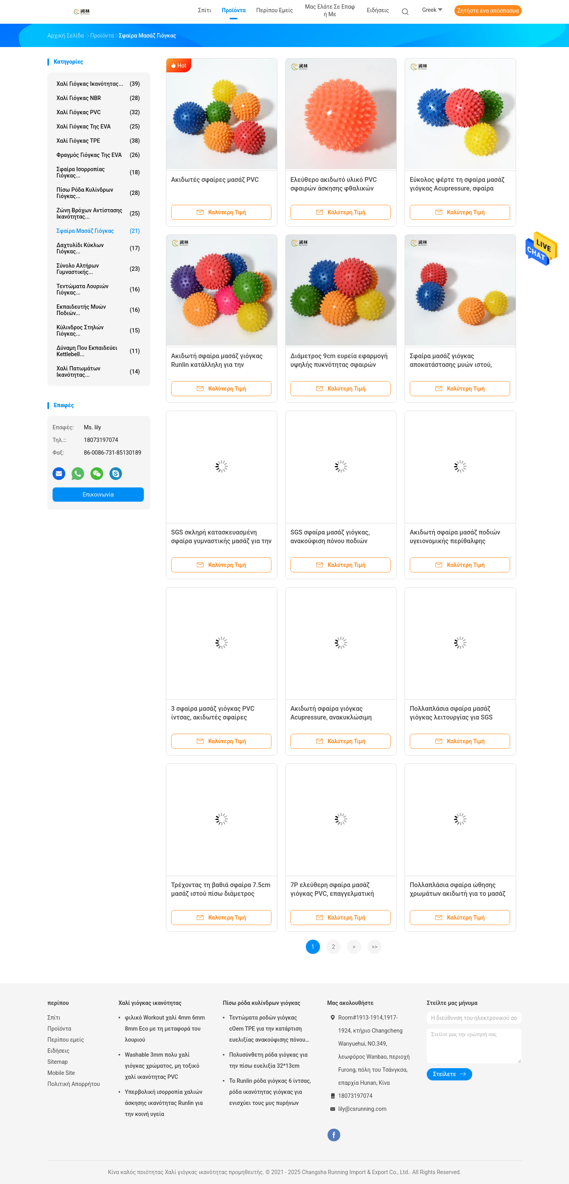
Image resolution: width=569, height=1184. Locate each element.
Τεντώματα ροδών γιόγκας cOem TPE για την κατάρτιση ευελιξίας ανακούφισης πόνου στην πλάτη (267, 1029)
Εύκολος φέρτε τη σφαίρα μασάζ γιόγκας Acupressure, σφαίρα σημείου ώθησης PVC (457, 188)
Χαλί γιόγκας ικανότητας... (98, 84)
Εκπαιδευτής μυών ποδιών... (98, 310)
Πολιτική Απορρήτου (73, 1084)
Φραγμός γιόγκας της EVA (98, 155)
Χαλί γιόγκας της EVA (98, 126)
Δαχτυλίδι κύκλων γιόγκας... (98, 248)
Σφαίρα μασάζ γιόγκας (98, 231)
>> (375, 947)
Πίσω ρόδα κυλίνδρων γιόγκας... (98, 193)
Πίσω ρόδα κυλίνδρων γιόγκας (261, 1003)
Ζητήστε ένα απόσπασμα (488, 11)
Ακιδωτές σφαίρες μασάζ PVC (215, 179)
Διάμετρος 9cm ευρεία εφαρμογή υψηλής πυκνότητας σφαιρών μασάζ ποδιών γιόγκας (339, 364)
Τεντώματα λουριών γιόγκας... (98, 289)
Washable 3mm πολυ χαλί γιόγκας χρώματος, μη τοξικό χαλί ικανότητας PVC (162, 1066)
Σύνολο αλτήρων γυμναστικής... (98, 268)
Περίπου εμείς (65, 1040)
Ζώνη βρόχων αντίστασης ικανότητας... (98, 213)
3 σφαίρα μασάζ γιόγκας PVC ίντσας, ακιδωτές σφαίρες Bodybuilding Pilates (212, 717)
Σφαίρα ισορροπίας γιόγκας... (98, 172)
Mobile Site (61, 1073)
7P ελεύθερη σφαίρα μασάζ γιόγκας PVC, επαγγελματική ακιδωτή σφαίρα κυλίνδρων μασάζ (340, 893)
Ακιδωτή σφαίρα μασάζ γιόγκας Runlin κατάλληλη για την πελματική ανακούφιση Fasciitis (217, 364)
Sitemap (57, 1062)
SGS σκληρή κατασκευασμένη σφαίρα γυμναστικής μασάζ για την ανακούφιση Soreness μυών (221, 541)
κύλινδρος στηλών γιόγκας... (98, 330)
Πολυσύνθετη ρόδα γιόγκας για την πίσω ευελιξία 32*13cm (268, 1060)
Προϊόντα (59, 1028)
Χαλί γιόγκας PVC (98, 112)
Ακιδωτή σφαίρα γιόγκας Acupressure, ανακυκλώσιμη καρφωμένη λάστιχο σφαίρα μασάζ (341, 717)
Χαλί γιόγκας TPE (98, 141)
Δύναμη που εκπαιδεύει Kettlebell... (98, 351)
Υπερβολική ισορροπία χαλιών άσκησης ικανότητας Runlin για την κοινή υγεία (164, 1103)
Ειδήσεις (58, 1051)
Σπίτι (53, 1017)
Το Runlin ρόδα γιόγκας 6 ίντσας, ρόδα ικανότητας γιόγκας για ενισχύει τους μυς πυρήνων (270, 1092)
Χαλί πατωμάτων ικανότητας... (98, 371)
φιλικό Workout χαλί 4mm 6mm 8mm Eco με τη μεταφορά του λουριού (165, 1028)
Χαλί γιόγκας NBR (98, 98)
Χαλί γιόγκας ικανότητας (150, 1003)
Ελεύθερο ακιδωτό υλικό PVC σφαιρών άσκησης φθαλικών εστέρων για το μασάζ (333, 188)
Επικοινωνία (98, 494)
